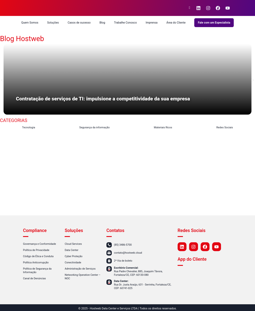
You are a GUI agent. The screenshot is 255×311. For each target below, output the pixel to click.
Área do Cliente (175, 22)
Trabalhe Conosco (125, 22)
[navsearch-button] (189, 8)
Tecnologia (28, 128)
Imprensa (152, 22)
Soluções (53, 22)
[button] (2, 80)
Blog (102, 22)
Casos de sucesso (79, 22)
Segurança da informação (94, 128)
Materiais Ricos (163, 128)
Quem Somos (29, 22)
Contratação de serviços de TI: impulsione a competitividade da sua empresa (108, 99)
